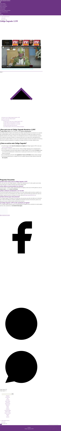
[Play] (28, 43)
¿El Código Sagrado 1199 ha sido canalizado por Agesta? (14, 126)
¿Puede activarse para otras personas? (10, 125)
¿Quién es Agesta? (3, 4)
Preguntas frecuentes (5, 120)
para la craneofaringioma (7, 147)
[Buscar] (13, 394)
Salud (8, 415)
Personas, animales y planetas (5, 10)
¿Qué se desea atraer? (4, 6)
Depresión (7, 405)
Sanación (7, 416)
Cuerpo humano (3, 7)
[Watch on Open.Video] (7, 67)
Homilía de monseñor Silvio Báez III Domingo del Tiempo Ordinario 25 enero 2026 (21, 47)
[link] (3, 48)
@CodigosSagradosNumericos (30, 195)
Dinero (8, 406)
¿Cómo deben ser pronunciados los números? (12, 122)
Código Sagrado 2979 (3, 389)
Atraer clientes (7, 401)
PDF (0, 13)
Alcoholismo (7, 397)
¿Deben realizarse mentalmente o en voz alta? (12, 123)
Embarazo (7, 409)
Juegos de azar (7, 411)
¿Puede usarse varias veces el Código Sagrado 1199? (13, 121)
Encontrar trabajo (8, 410)
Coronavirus (8, 402)
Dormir (7, 407)
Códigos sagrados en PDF (29, 428)
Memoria (7, 414)
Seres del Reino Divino (4, 11)
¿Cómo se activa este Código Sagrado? (8, 118)
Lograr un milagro (8, 412)
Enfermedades (2, 9)
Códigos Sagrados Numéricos (5, 0)
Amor (8, 398)
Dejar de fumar (7, 403)
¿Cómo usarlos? (2, 3)
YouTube (1, 14)
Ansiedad (7, 399)
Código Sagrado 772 (3, 390)
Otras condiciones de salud (5, 215)
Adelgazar (7, 395)
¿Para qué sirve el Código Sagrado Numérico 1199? (11, 117)
